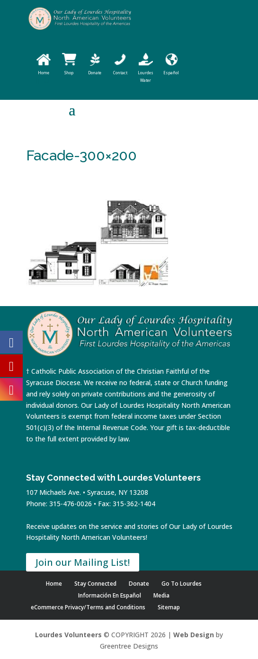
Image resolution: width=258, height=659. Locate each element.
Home (54, 584)
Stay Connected (95, 584)
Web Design (193, 634)
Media (161, 595)
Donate (139, 584)
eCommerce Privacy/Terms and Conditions (88, 607)
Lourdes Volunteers (68, 634)
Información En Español (109, 595)
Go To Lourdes (181, 584)
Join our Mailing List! (83, 562)
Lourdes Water (145, 72)
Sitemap (169, 607)
